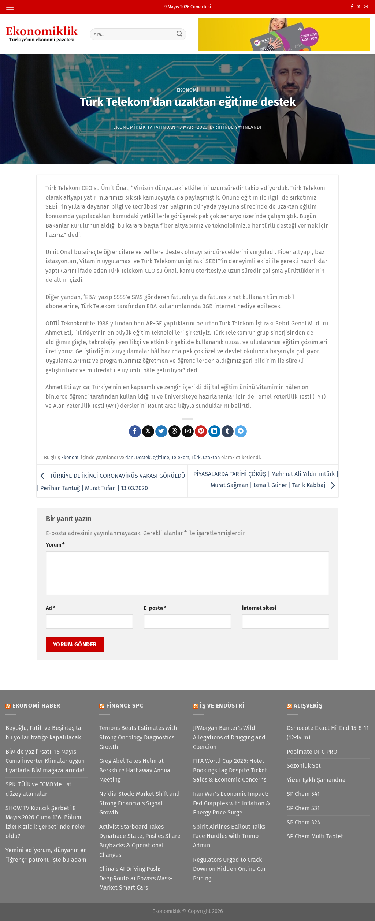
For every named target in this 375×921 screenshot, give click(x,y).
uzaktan (211, 457)
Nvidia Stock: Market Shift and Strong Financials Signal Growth (139, 803)
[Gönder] (179, 34)
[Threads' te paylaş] (174, 431)
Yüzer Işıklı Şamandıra (316, 779)
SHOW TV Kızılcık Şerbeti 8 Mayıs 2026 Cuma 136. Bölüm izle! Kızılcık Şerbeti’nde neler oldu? (45, 822)
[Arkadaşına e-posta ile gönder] (188, 431)
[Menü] (9, 7)
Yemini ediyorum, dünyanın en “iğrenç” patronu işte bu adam (46, 855)
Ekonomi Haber (36, 705)
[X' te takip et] (359, 7)
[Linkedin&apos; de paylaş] (214, 431)
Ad (50, 608)
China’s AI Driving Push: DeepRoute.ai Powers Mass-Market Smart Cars (135, 878)
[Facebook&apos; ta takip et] (352, 7)
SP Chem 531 (303, 808)
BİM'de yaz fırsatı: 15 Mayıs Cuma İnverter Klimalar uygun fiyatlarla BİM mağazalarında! (45, 761)
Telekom (180, 457)
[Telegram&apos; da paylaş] (241, 431)
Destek (143, 457)
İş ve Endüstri (222, 705)
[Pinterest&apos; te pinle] (201, 431)
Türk (196, 457)
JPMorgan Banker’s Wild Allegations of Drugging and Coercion (229, 737)
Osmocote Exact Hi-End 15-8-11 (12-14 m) (328, 732)
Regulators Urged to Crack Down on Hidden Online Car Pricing (229, 869)
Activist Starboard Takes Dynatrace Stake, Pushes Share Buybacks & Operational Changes (140, 840)
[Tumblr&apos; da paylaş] (228, 431)
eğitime (161, 457)
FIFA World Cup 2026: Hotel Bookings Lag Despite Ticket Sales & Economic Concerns (230, 770)
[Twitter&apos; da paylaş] (161, 431)
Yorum (55, 545)
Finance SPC (125, 705)
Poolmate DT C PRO (312, 751)
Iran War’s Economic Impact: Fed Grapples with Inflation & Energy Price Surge (231, 803)
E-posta (155, 608)
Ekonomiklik (129, 127)
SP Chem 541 (303, 793)
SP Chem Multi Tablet (315, 836)
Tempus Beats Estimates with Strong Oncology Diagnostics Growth (138, 737)
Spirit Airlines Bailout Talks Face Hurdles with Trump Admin (229, 836)
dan (129, 457)
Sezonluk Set (304, 765)
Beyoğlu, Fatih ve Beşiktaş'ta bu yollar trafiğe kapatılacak (43, 732)
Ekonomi (188, 90)
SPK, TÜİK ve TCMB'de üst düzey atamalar (38, 789)
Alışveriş (308, 705)
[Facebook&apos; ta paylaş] (135, 431)
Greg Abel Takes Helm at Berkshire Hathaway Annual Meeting (135, 770)
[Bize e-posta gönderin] (366, 7)
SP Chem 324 (303, 822)
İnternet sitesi (259, 608)
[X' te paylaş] (148, 431)
